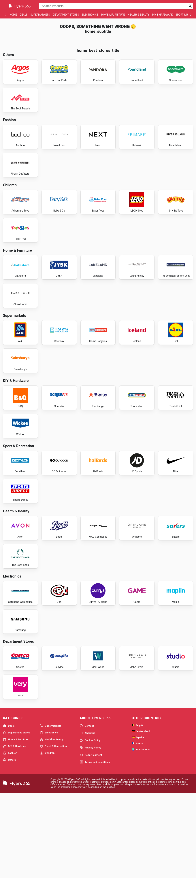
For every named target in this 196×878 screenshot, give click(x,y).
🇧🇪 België (137, 809)
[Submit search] (190, 6)
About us (87, 817)
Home (13, 14)
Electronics (90, 14)
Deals (23, 14)
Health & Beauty (138, 14)
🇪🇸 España (138, 821)
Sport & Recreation (53, 830)
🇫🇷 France (137, 827)
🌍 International (141, 833)
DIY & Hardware (162, 14)
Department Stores (66, 14)
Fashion (10, 837)
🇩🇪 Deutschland (141, 815)
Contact (87, 810)
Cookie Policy (90, 824)
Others (9, 844)
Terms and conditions (95, 846)
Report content (91, 839)
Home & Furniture (113, 14)
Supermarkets (40, 14)
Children (47, 837)
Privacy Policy (90, 832)
